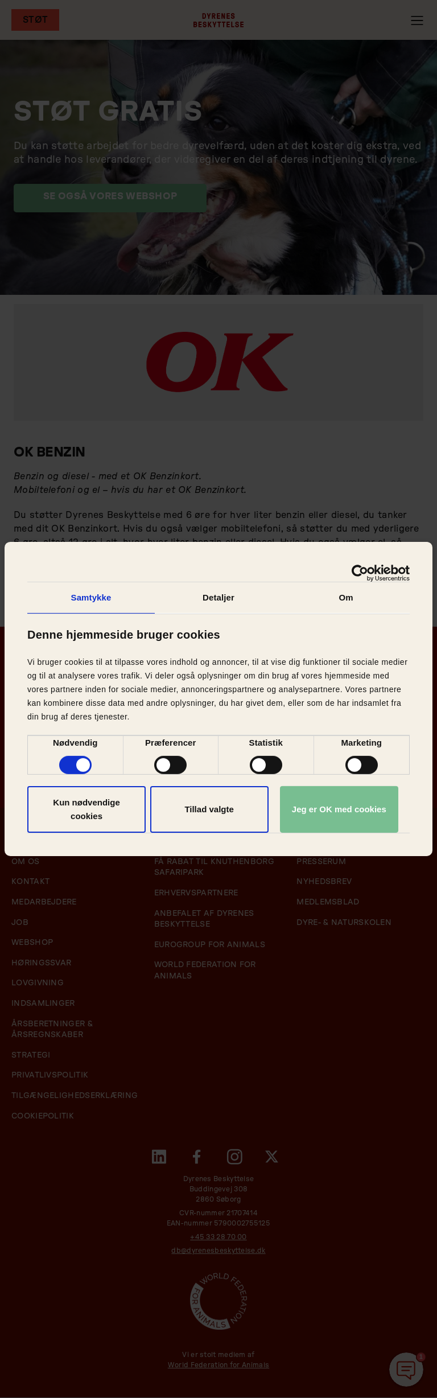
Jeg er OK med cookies (339, 809)
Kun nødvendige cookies (86, 809)
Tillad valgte (208, 809)
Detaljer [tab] (218, 597)
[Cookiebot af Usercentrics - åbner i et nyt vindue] (360, 573)
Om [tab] (346, 597)
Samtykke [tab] (91, 597)
